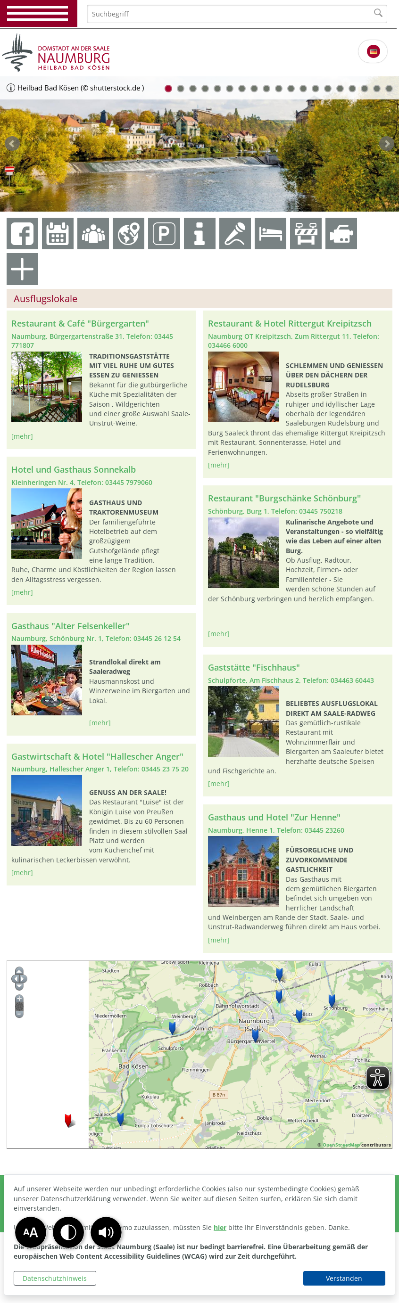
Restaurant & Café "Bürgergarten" (80, 323)
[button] (106, 1232)
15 (340, 88)
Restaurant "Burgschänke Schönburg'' (284, 498)
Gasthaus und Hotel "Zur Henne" (274, 817)
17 (364, 88)
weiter (386, 143)
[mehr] (22, 436)
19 (389, 88)
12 (303, 88)
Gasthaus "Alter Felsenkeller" (70, 625)
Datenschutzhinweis (55, 1278)
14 (328, 88)
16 (352, 88)
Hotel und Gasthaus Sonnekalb (73, 469)
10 (279, 88)
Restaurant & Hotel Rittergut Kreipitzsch (290, 323)
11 (291, 88)
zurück (12, 143)
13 (315, 88)
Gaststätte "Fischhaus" (254, 667)
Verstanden (344, 1278)
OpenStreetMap (341, 1144)
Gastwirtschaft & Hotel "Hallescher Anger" (97, 756)
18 (377, 88)
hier (220, 1227)
